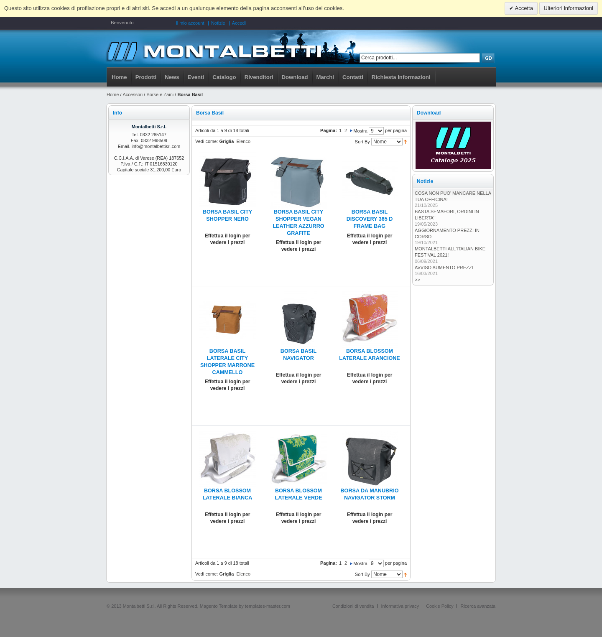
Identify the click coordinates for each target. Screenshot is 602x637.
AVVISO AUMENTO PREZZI (444, 267)
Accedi (239, 22)
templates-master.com (267, 606)
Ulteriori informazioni (568, 8)
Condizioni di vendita (353, 606)
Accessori (133, 94)
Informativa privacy (400, 606)
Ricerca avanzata (478, 606)
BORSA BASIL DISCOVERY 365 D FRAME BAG (370, 219)
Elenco (243, 141)
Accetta (523, 8)
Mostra (360, 130)
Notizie (218, 22)
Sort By (362, 141)
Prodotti (146, 77)
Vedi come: (206, 141)
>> (417, 279)
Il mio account (190, 22)
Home (119, 77)
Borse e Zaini (159, 94)
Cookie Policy (439, 606)
